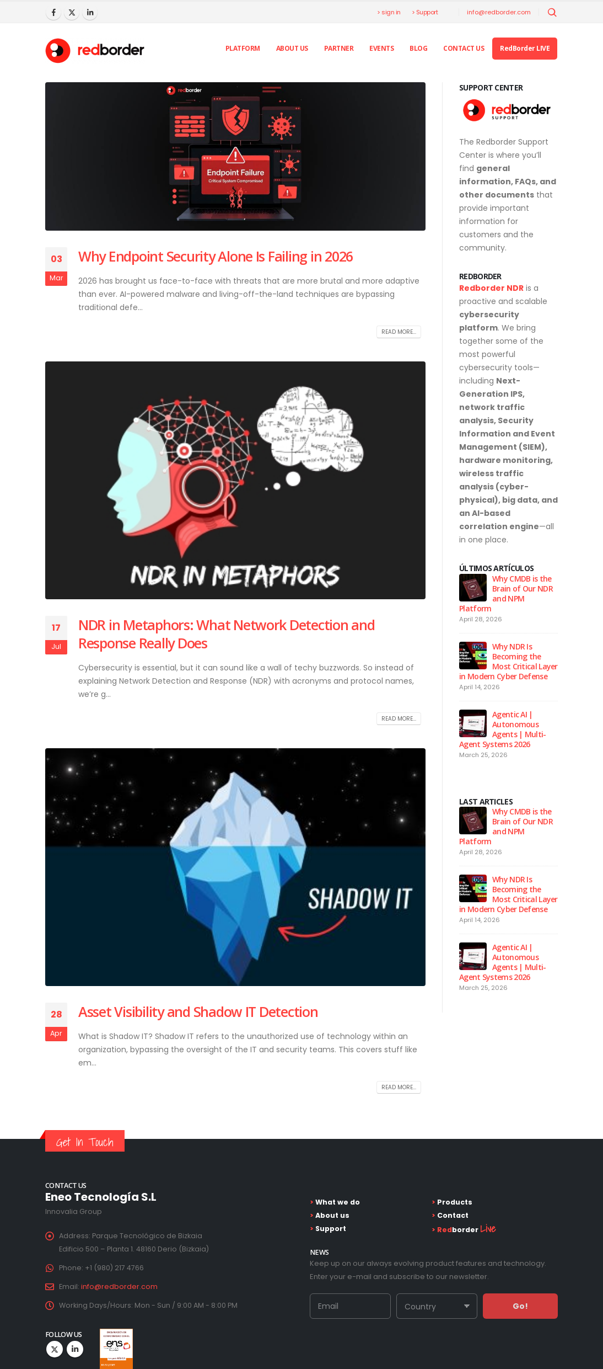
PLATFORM (242, 48)
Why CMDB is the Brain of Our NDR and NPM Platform (506, 593)
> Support (425, 12)
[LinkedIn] (90, 12)
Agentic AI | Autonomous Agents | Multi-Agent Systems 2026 (502, 729)
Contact (452, 1215)
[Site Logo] (94, 50)
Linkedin (75, 1349)
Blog (418, 48)
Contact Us (463, 48)
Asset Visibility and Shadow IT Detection (198, 1011)
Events (381, 48)
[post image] (235, 156)
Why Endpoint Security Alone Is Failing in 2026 (215, 256)
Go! (520, 1306)
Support (330, 1228)
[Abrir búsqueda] (552, 12)
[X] (71, 12)
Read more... (398, 332)
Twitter (54, 1349)
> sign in (389, 12)
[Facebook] (53, 12)
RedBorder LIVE (525, 48)
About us (292, 48)
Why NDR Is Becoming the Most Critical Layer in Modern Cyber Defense (508, 661)
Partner (339, 48)
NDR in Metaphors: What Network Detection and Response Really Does (226, 633)
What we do (337, 1202)
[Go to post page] (473, 587)
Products (453, 1202)
